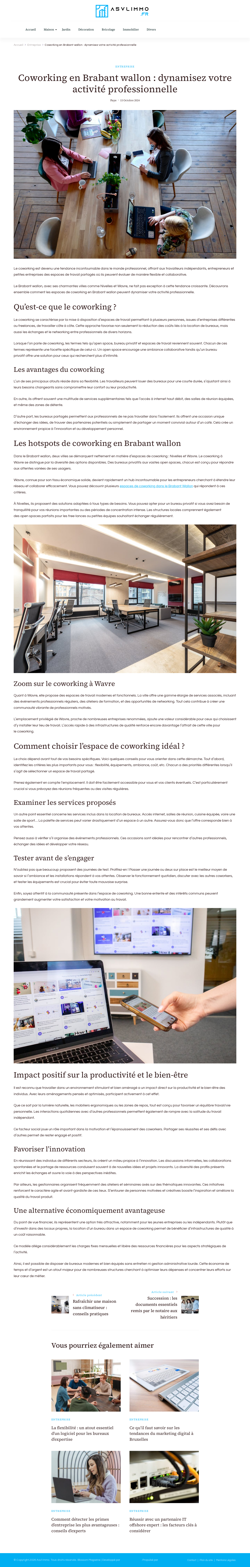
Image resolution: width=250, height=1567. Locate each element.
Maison (49, 29)
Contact (191, 1560)
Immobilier (131, 29)
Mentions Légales (226, 1560)
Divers (151, 29)
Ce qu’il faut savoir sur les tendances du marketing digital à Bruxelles (161, 1433)
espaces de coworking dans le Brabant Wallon (156, 486)
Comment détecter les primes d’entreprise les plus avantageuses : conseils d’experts (85, 1525)
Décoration (86, 29)
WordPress (165, 1560)
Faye (113, 100)
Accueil (30, 29)
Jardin (66, 29)
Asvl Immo (43, 1560)
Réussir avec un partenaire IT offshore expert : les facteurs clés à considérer (163, 1525)
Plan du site (206, 1560)
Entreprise (125, 66)
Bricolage (108, 29)
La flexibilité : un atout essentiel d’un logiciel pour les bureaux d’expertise (82, 1433)
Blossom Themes (130, 1560)
